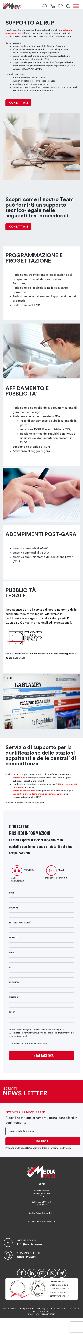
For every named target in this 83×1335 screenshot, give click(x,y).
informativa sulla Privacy (34, 1044)
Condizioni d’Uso (38, 1148)
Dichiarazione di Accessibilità (41, 1221)
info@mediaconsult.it (56, 878)
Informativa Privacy (32, 1033)
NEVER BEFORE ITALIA (45, 1314)
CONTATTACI (18, 102)
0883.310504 (17, 881)
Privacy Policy (48, 1213)
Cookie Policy (35, 1213)
